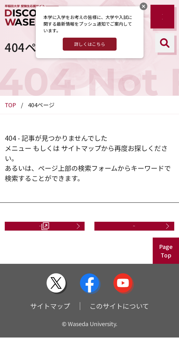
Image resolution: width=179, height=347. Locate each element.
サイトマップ (50, 315)
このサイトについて (119, 315)
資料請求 (36, 230)
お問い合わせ (130, 230)
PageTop (166, 260)
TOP (10, 105)
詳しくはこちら (89, 44)
